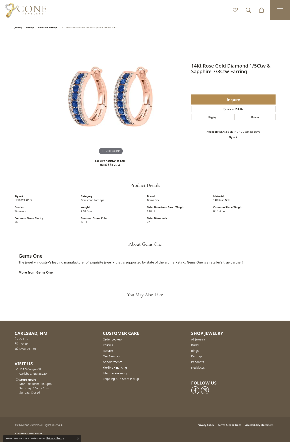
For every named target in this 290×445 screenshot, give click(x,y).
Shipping (212, 117)
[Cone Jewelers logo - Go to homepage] (25, 10)
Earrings (30, 27)
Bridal (195, 345)
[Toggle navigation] (280, 10)
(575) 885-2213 (110, 164)
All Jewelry (198, 339)
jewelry (18, 27)
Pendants (197, 362)
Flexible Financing (115, 367)
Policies (108, 345)
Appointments (112, 362)
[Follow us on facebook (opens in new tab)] (195, 390)
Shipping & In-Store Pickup (121, 379)
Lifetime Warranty (115, 373)
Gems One (153, 200)
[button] (235, 10)
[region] (111, 95)
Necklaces (198, 367)
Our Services (111, 356)
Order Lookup (112, 339)
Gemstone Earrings (47, 27)
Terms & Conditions (229, 425)
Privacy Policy (206, 425)
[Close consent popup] (78, 438)
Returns (255, 117)
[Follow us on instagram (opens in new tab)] (205, 390)
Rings (195, 351)
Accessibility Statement (259, 425)
